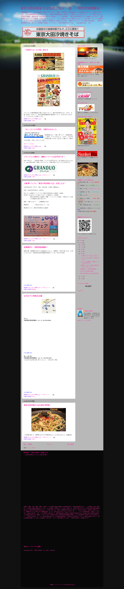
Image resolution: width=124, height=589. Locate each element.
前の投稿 (70, 444)
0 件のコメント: (47, 175)
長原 (78, 42)
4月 (82, 276)
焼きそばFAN (89, 311)
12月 (82, 244)
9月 (82, 249)
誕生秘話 (69, 42)
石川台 (55, 42)
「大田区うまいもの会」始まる (36, 50)
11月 (82, 247)
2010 (80, 242)
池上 (74, 42)
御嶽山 (50, 42)
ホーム (49, 444)
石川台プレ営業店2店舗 (33, 296)
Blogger (73, 584)
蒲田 (41, 42)
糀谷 (92, 42)
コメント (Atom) (31, 447)
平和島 (87, 42)
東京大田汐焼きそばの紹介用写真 (37, 405)
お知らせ (25, 42)
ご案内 (33, 42)
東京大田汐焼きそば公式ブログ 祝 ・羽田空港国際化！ (62, 8)
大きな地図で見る (28, 285)
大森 (63, 42)
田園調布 (82, 42)
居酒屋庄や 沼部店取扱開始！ (37, 247)
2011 (80, 240)
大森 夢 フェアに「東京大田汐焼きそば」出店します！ (45, 183)
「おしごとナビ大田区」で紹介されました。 (41, 129)
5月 (82, 253)
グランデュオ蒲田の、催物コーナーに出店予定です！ (44, 157)
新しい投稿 (28, 444)
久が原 (46, 42)
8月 (82, 251)
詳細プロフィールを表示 (84, 320)
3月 (82, 278)
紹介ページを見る (29, 144)
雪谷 (59, 42)
